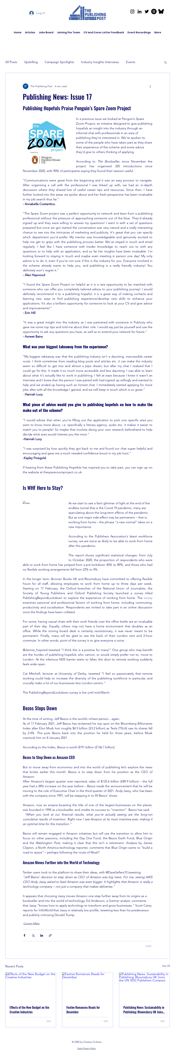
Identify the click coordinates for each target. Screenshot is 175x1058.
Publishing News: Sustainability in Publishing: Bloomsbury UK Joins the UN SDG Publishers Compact (143, 1009)
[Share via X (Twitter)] (33, 935)
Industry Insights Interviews (100, 62)
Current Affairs (31, 923)
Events (130, 62)
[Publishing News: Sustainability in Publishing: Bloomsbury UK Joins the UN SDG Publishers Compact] (144, 986)
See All (166, 965)
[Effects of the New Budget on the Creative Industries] (30, 986)
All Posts (11, 62)
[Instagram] (132, 11)
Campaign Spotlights (59, 62)
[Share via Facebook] (24, 935)
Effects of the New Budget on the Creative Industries (29, 1009)
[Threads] (154, 11)
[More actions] (150, 86)
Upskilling (31, 62)
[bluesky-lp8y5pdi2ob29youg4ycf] (161, 11)
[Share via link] (50, 935)
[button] (165, 62)
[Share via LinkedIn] (41, 935)
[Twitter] (146, 11)
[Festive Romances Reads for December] (87, 986)
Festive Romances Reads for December (83, 1009)
